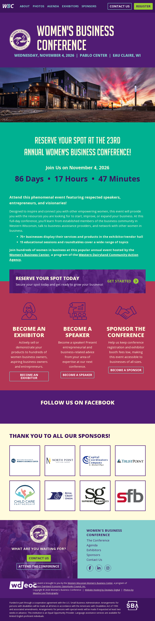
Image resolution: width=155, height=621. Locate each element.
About (25, 6)
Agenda (53, 6)
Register (143, 6)
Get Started (123, 281)
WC (8, 6)
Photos (38, 6)
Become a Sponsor (126, 370)
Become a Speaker (77, 375)
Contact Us (120, 6)
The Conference (98, 540)
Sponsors (89, 6)
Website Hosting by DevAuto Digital (102, 589)
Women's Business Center (29, 255)
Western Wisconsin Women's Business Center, (90, 583)
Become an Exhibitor (29, 376)
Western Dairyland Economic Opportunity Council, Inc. (59, 586)
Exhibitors (70, 6)
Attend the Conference (39, 566)
